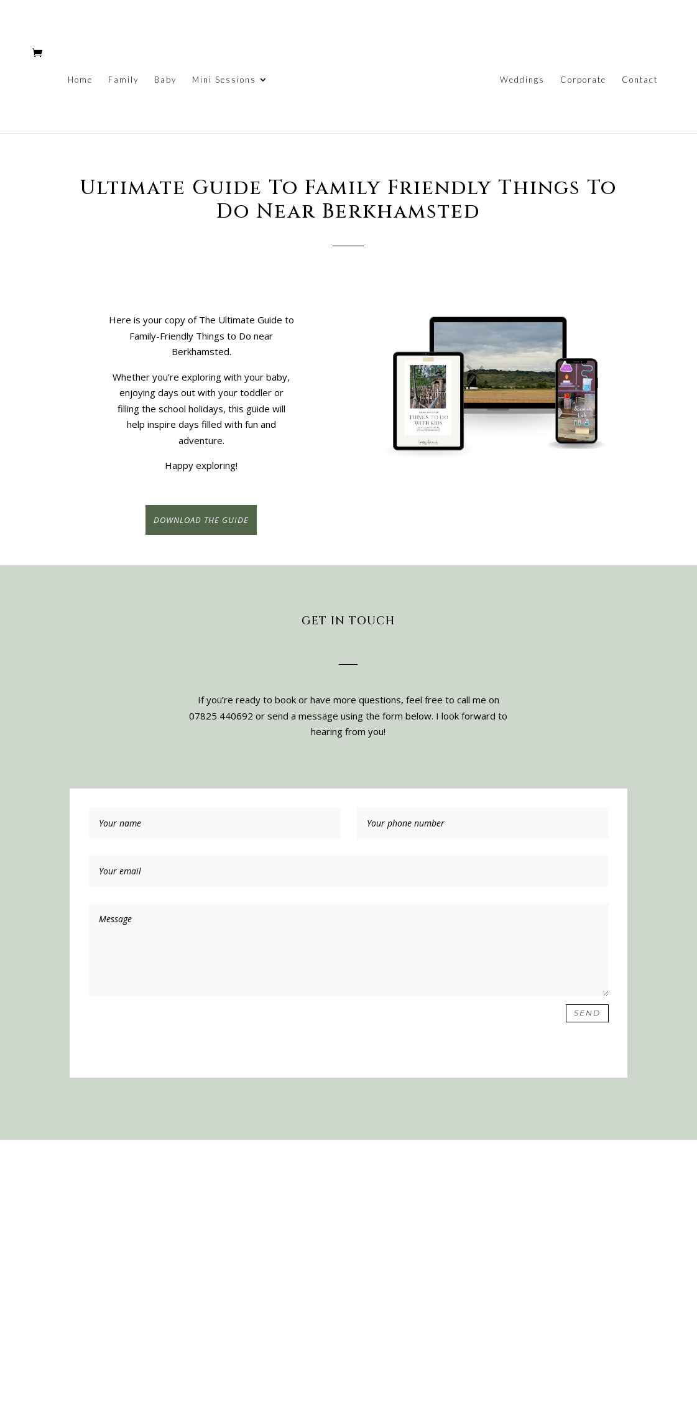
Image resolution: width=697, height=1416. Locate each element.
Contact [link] (640, 80)
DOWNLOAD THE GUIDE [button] (201, 519)
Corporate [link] (583, 80)
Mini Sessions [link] (224, 80)
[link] (383, 82)
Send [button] (587, 1012)
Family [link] (123, 80)
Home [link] (80, 80)
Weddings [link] (522, 80)
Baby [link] (165, 80)
